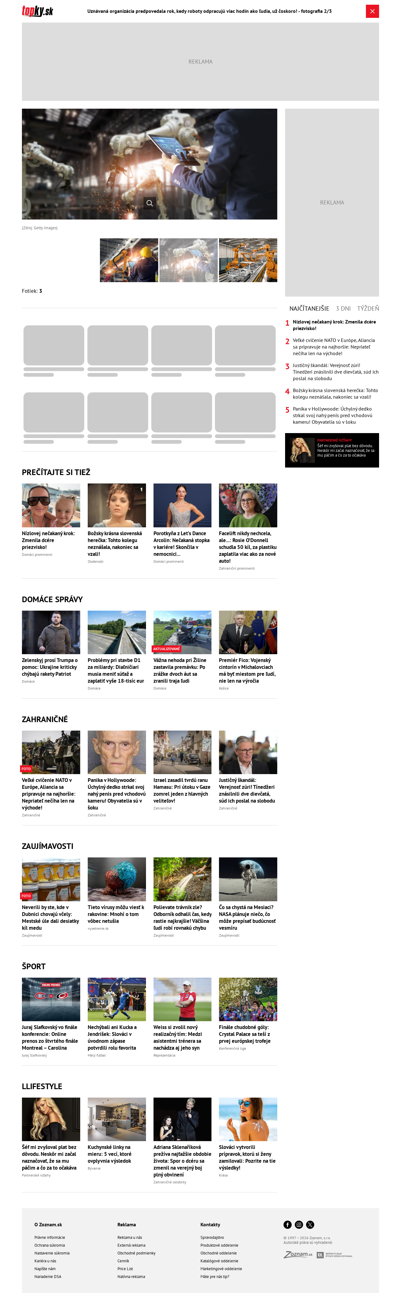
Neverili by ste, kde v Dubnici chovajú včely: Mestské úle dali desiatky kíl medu (50, 917)
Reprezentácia (164, 1055)
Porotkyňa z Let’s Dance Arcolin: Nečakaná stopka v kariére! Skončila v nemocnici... (182, 543)
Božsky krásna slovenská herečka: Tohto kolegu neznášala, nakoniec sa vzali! (115, 543)
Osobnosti (95, 561)
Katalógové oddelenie (219, 1261)
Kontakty (210, 1224)
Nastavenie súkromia (52, 1253)
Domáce (28, 681)
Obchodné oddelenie (218, 1253)
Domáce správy (52, 599)
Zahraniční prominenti (237, 568)
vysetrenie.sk (98, 928)
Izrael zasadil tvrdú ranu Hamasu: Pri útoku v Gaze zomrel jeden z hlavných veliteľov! (182, 790)
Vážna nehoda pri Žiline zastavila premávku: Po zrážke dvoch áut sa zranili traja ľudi (180, 670)
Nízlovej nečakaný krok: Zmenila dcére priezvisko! (48, 540)
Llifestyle (42, 1086)
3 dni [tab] (343, 308)
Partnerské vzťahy (36, 1175)
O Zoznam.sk (48, 1224)
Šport (34, 966)
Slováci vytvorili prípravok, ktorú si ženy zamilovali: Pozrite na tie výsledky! (247, 1157)
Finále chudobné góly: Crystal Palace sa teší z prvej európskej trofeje (245, 1034)
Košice (224, 688)
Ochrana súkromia (49, 1245)
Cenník (123, 1261)
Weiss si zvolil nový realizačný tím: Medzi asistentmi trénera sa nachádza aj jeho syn (178, 1037)
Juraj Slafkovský (34, 1055)
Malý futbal (97, 1055)
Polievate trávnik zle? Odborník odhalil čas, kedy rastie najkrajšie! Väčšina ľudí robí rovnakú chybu (182, 917)
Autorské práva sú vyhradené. (308, 1242)
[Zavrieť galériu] (372, 11)
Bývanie (94, 1168)
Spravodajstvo (212, 1237)
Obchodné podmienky (136, 1253)
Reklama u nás (129, 1237)
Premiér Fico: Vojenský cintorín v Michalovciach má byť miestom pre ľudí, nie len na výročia (247, 670)
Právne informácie (49, 1237)
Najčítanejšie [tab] (309, 308)
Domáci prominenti (37, 554)
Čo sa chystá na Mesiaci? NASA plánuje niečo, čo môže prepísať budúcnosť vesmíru (247, 917)
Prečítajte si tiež (56, 472)
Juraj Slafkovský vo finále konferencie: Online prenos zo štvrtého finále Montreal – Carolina (50, 1037)
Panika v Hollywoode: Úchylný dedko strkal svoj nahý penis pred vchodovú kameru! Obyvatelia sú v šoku (117, 794)
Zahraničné (45, 719)
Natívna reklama (131, 1276)
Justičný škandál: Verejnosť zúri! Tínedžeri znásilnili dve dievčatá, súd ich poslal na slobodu (247, 790)
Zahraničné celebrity (170, 1182)
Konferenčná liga (232, 1048)
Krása (223, 1175)
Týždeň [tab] (368, 308)
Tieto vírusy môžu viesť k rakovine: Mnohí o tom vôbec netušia (116, 914)
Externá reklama (131, 1245)
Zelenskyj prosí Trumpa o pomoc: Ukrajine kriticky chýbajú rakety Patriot (50, 667)
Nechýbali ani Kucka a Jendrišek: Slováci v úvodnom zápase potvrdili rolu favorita (112, 1037)
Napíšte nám (45, 1268)
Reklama (126, 1224)
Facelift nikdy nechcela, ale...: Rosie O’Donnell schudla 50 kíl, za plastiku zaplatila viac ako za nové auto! (248, 547)
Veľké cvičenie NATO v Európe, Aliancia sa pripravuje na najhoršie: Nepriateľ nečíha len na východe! (49, 794)
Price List (125, 1268)
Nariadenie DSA (47, 1276)
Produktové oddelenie (219, 1245)
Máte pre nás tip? (214, 1276)
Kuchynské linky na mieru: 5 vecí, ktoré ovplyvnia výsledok (110, 1154)
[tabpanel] (332, 371)
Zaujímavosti (47, 846)
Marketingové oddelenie (221, 1268)
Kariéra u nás (45, 1261)
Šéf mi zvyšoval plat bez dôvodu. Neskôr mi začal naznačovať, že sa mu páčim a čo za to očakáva (49, 1157)
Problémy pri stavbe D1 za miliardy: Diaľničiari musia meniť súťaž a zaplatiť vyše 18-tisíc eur (116, 670)
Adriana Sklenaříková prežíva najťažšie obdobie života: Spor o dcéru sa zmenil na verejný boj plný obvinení (182, 1161)
